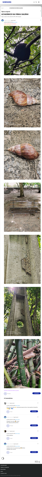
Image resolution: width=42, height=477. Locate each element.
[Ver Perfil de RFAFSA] (8, 431)
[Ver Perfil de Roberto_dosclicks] (7, 20)
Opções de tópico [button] (39, 11)
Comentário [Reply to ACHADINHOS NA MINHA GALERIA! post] (36, 393)
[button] (39, 20)
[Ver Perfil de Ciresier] (8, 403)
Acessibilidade (4, 465)
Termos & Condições (5, 467)
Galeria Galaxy (15, 22)
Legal (2, 471)
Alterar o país (4, 473)
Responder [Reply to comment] (34, 411)
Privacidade (3, 469)
